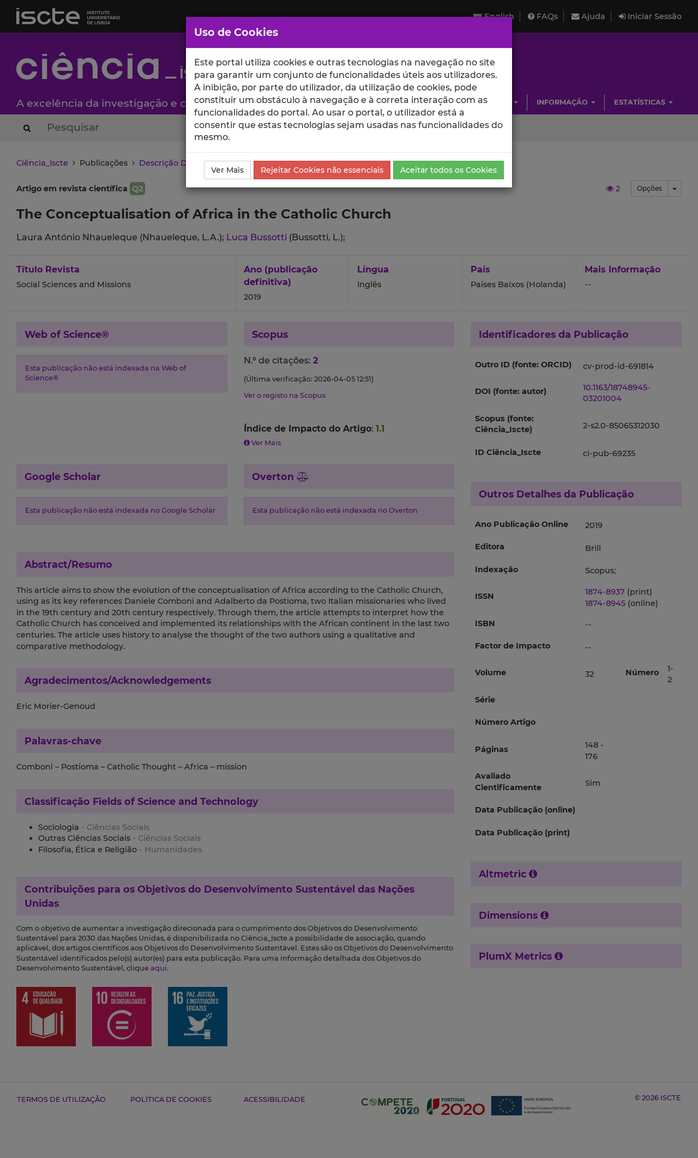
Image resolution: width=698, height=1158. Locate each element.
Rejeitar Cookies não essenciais (322, 170)
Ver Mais (227, 170)
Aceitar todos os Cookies (448, 170)
